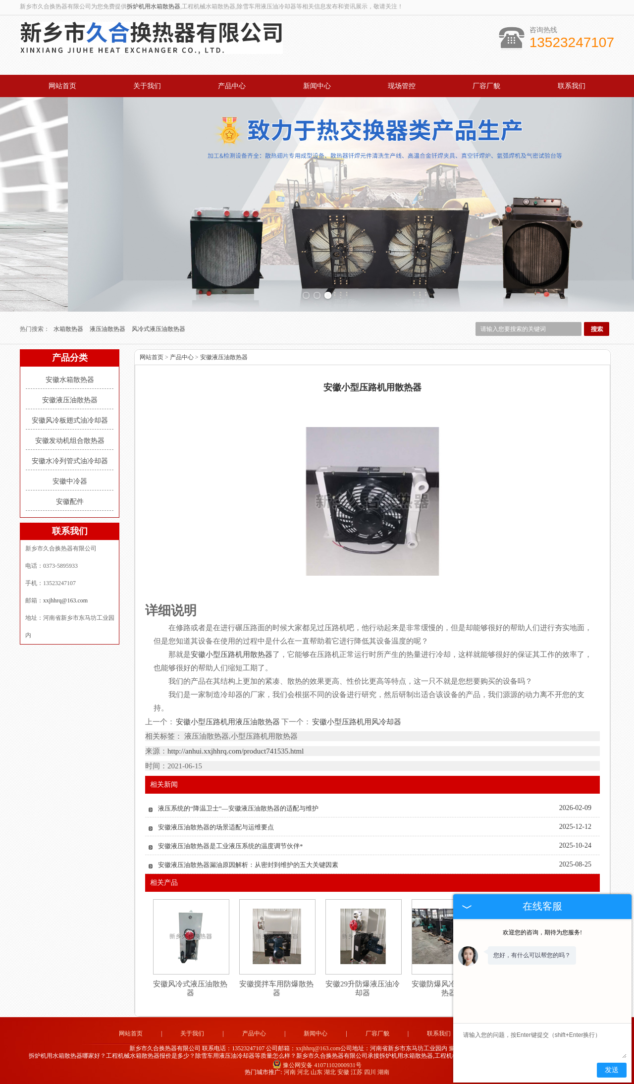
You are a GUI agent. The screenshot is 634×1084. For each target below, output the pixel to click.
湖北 (330, 1072)
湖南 (383, 1072)
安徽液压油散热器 (70, 400)
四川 (370, 1072)
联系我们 (571, 86)
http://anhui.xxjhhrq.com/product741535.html (235, 751)
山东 (316, 1072)
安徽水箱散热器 (70, 379)
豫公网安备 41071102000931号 (317, 1065)
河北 (303, 1072)
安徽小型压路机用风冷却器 (356, 722)
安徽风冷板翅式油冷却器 (70, 420)
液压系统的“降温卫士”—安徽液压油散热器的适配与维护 (238, 808)
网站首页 (62, 86)
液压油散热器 (108, 328)
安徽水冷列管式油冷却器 (70, 461)
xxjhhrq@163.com (65, 600)
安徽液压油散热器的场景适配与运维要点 (216, 827)
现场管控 (402, 86)
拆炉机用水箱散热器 (153, 6)
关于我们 (147, 86)
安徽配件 (70, 501)
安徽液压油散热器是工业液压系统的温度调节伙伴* (230, 846)
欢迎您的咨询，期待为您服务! (542, 932)
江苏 (357, 1072)
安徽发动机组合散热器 (70, 440)
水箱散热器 (69, 328)
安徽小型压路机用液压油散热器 (228, 722)
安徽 (343, 1072)
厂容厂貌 (486, 86)
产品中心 (232, 86)
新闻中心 (317, 86)
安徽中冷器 (70, 481)
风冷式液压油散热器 (158, 328)
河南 (290, 1072)
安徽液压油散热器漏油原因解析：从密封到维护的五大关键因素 (248, 864)
